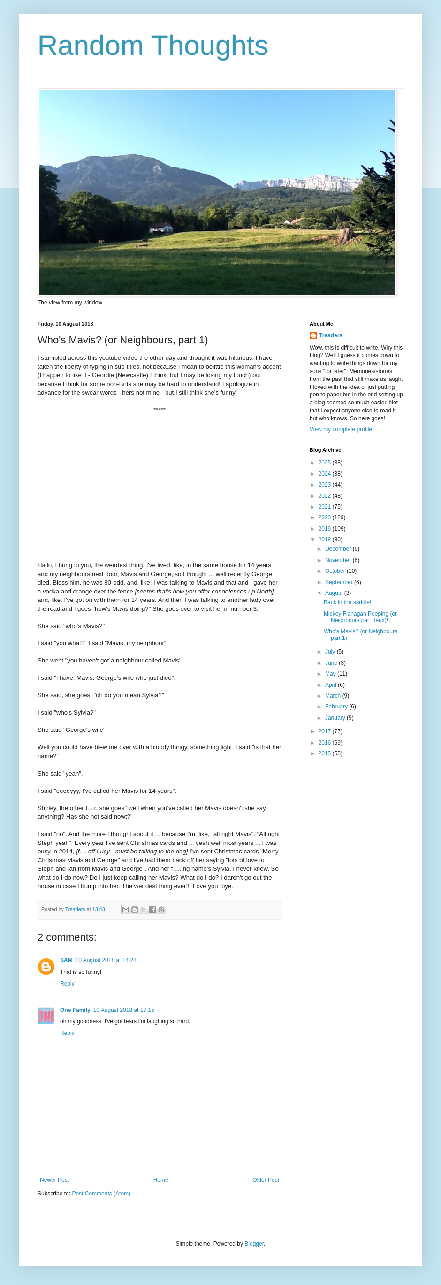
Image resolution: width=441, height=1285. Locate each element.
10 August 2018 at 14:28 (106, 960)
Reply (67, 984)
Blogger (254, 1243)
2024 (326, 474)
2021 (326, 506)
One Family (75, 1010)
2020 (326, 517)
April (331, 685)
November (339, 560)
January (336, 718)
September (339, 582)
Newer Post (54, 1180)
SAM (66, 960)
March (333, 695)
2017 (326, 731)
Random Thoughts (153, 45)
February (337, 706)
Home (160, 1180)
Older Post (265, 1180)
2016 (326, 742)
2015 (326, 753)
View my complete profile (341, 429)
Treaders (330, 335)
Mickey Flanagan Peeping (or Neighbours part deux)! (360, 616)
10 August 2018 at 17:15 (123, 1010)
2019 (326, 528)
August (334, 593)
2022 (326, 496)
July (331, 651)
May (331, 673)
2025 (326, 462)
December (339, 549)
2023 (326, 484)
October (336, 571)
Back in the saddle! (347, 602)
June (332, 663)
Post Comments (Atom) (101, 1193)
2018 (326, 539)
